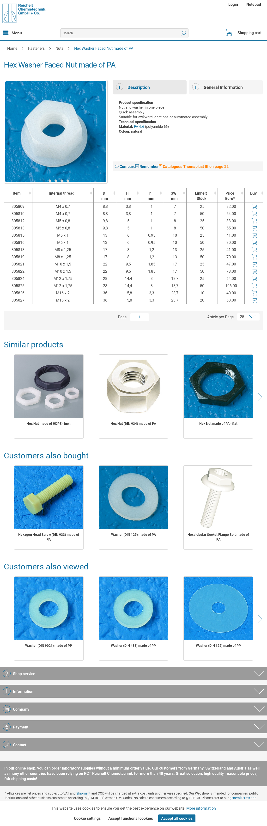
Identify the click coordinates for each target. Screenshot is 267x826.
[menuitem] (234, 4)
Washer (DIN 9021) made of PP (48, 645)
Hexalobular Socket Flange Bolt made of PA (218, 537)
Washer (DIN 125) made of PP (218, 645)
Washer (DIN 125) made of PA (133, 534)
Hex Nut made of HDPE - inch (49, 423)
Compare (125, 166)
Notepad (253, 4)
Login (233, 4)
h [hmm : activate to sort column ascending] (150, 196)
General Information (217, 86)
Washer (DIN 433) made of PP (133, 645)
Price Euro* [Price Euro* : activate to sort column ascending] (230, 196)
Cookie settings (87, 818)
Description (133, 86)
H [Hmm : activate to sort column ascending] (127, 196)
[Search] (183, 33)
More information (201, 808)
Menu (12, 32)
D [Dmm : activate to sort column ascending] (104, 196)
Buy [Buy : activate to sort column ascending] (253, 193)
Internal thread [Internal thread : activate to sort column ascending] (61, 193)
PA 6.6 (139, 126)
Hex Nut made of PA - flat (218, 423)
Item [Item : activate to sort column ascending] (17, 193)
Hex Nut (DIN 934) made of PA (133, 423)
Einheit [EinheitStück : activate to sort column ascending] (201, 196)
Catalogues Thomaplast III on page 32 (194, 166)
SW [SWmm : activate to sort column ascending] (174, 196)
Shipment (83, 793)
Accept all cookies (177, 818)
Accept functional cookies (130, 818)
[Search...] (124, 33)
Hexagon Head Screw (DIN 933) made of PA (48, 537)
